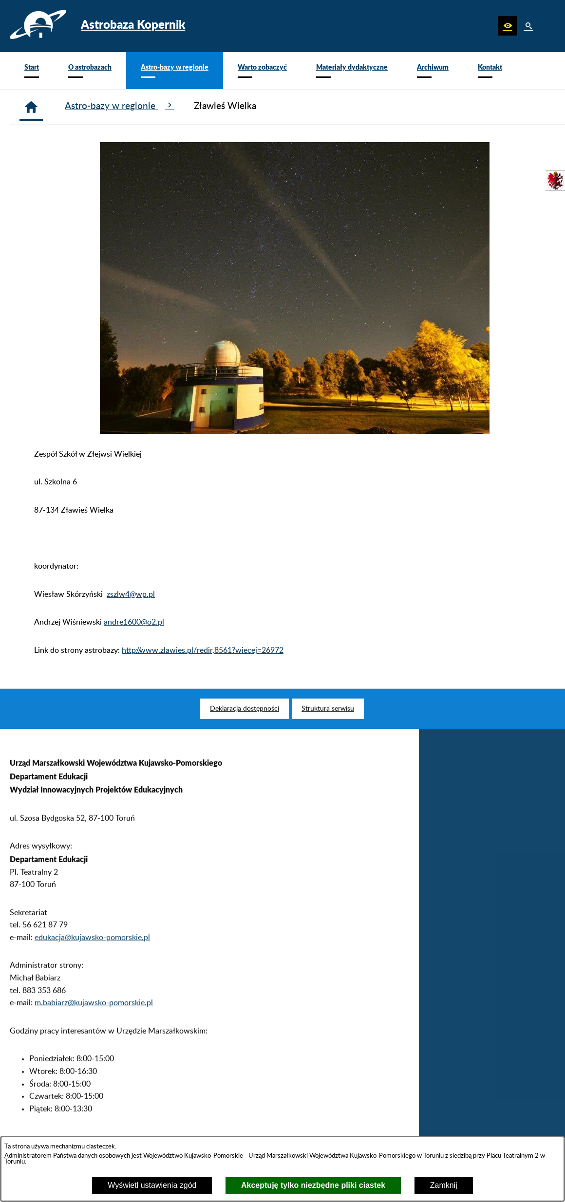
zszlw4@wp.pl (131, 594)
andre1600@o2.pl (134, 622)
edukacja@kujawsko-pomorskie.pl (92, 952)
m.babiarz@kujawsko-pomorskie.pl (94, 1017)
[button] (507, 26)
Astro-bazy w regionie (119, 105)
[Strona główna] (31, 107)
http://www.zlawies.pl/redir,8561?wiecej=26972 (202, 650)
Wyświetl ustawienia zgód (152, 1185)
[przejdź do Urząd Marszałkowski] (555, 180)
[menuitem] (32, 70)
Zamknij (443, 1185)
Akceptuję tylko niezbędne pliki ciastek (313, 1185)
